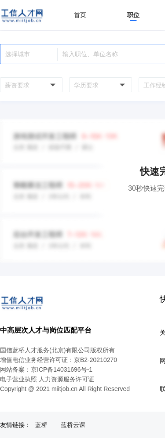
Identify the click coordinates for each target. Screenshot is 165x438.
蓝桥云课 (73, 424)
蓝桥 (41, 424)
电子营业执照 (18, 379)
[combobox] (30, 85)
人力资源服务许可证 (66, 379)
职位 (133, 14)
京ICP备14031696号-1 (61, 369)
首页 (80, 14)
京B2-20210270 (95, 359)
